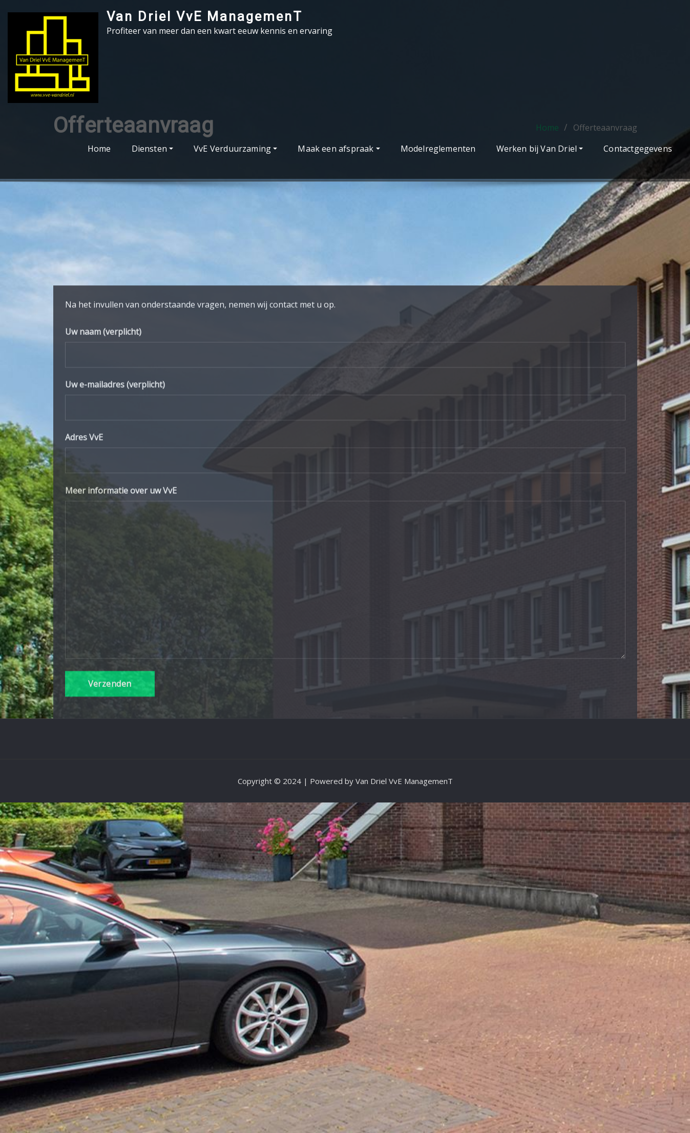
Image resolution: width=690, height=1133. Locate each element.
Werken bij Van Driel (539, 148)
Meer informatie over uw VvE (345, 688)
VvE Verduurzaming (235, 148)
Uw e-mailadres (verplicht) (345, 516)
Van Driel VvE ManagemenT (205, 16)
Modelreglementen (438, 148)
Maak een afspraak (339, 148)
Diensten (153, 148)
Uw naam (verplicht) (345, 463)
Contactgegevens (637, 148)
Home (99, 148)
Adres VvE (345, 569)
